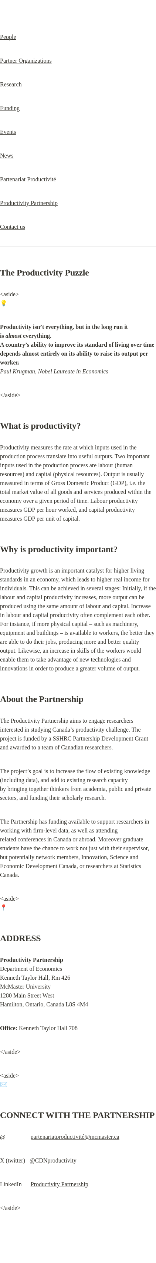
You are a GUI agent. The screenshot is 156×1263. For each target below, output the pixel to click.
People (8, 37)
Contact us (12, 227)
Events (8, 132)
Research (11, 84)
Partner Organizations (26, 60)
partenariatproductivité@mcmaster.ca (75, 1137)
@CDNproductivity (53, 1160)
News (6, 155)
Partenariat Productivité (28, 179)
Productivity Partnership (29, 203)
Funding (10, 108)
